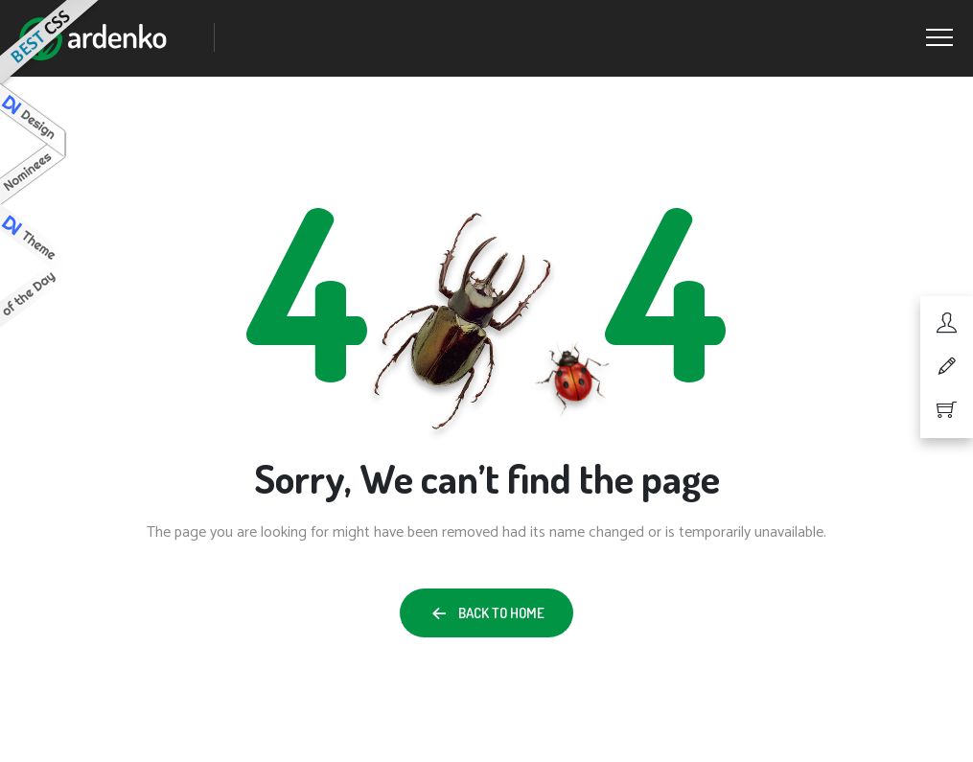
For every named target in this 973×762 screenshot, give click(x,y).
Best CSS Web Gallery (51, 44)
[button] (486, 613)
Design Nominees (33, 144)
